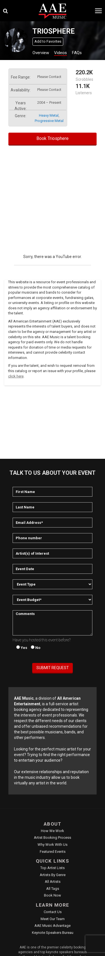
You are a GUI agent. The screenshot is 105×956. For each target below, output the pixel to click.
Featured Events (53, 851)
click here (16, 376)
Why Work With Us (52, 844)
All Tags (52, 888)
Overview (40, 52)
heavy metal (49, 115)
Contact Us (53, 912)
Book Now (52, 895)
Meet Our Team (53, 919)
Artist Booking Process (52, 837)
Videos (60, 52)
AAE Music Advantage (52, 925)
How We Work (52, 831)
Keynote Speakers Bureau (52, 932)
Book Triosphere (52, 138)
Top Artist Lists (52, 868)
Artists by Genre (53, 875)
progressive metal (49, 121)
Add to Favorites (47, 41)
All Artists (52, 881)
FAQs (77, 52)
